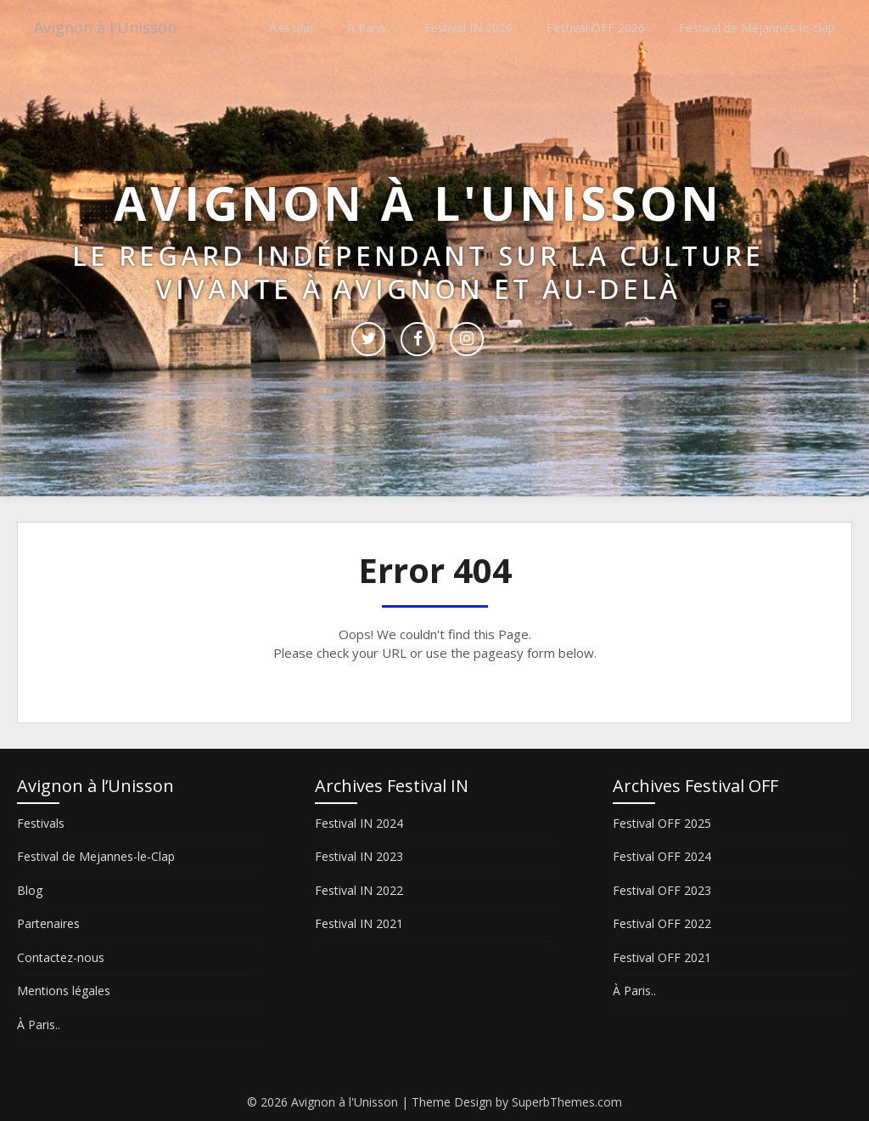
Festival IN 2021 (359, 923)
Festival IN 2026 (468, 28)
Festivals (40, 823)
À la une (291, 28)
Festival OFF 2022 (662, 923)
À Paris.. (368, 28)
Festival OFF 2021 (662, 957)
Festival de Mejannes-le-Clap (96, 856)
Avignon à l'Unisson (113, 27)
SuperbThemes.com (567, 1102)
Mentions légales (63, 990)
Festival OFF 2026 (596, 28)
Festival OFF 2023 (662, 890)
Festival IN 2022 (359, 890)
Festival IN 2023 (359, 856)
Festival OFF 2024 (662, 856)
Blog (29, 890)
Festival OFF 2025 (662, 823)
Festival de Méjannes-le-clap (757, 28)
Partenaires (48, 923)
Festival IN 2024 (359, 823)
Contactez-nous (60, 957)
